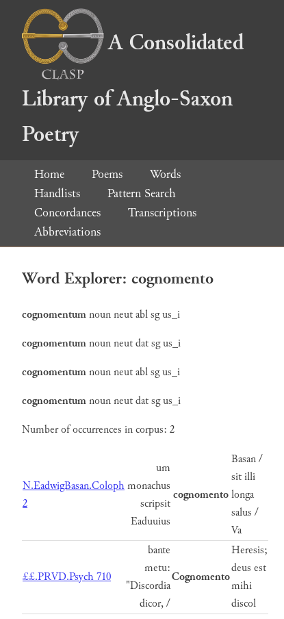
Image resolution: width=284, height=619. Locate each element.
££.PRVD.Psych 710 (67, 577)
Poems (107, 174)
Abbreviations (67, 231)
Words (165, 174)
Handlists (57, 193)
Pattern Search (141, 193)
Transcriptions (162, 212)
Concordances (67, 212)
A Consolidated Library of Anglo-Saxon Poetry (133, 89)
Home (49, 174)
